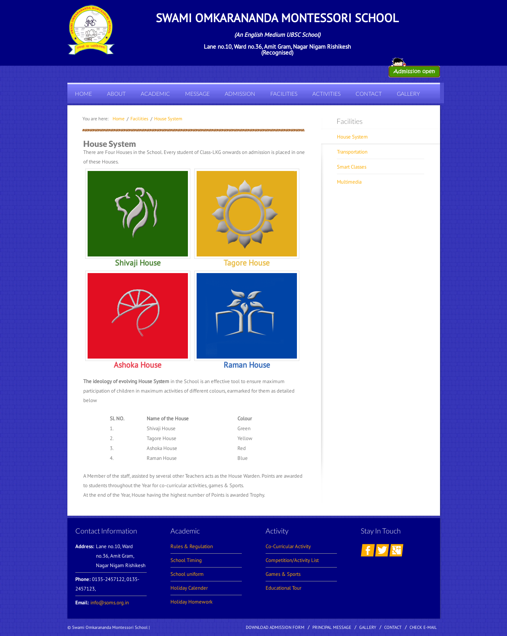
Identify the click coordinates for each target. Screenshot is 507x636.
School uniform (187, 574)
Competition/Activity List (292, 560)
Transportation (352, 151)
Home (83, 93)
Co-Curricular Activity (288, 546)
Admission (240, 93)
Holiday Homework (191, 601)
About (116, 93)
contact (393, 627)
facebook (368, 550)
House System (168, 119)
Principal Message (331, 627)
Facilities (283, 93)
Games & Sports (283, 574)
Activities (326, 93)
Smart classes (351, 166)
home (118, 119)
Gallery (408, 93)
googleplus (396, 550)
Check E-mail (423, 627)
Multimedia (349, 181)
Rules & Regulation (191, 546)
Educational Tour (283, 588)
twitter (382, 550)
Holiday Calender (189, 588)
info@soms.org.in (109, 602)
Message (197, 93)
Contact (369, 93)
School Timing (186, 560)
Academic (155, 93)
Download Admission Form (275, 627)
